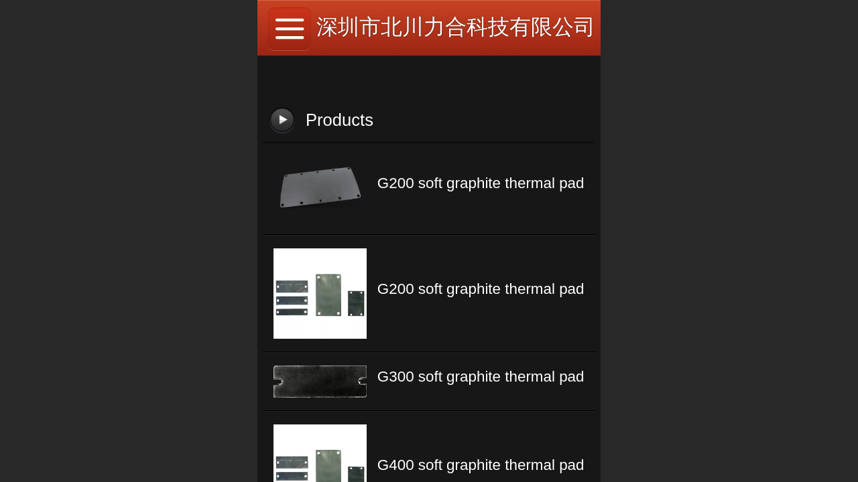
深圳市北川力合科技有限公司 (455, 27)
